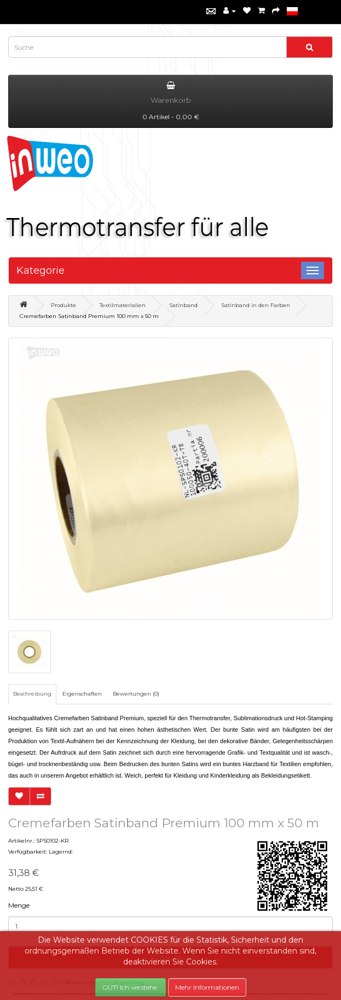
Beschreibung (32, 693)
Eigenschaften (82, 693)
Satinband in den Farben (255, 305)
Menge (19, 905)
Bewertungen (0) (136, 693)
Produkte (63, 305)
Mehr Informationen (207, 987)
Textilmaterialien (123, 305)
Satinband (183, 305)
